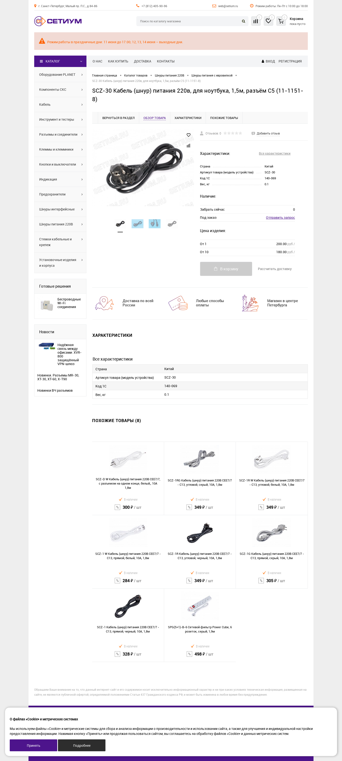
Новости (46, 331)
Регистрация (290, 61)
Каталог (50, 61)
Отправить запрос (280, 217)
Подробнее (81, 745)
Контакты (166, 61)
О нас (97, 61)
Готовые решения (55, 286)
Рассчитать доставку (275, 268)
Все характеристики (274, 153)
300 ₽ (128, 510)
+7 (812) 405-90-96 (154, 6)
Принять (33, 745)
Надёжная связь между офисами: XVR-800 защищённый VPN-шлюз (69, 354)
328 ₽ (128, 657)
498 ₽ (200, 657)
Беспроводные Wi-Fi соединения (69, 303)
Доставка (142, 61)
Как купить (118, 61)
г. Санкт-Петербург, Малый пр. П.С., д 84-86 (67, 6)
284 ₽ (128, 583)
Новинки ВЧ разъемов (55, 390)
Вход (270, 61)
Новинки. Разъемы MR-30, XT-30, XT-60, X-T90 (58, 377)
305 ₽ (271, 583)
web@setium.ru (228, 6)
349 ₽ (200, 510)
